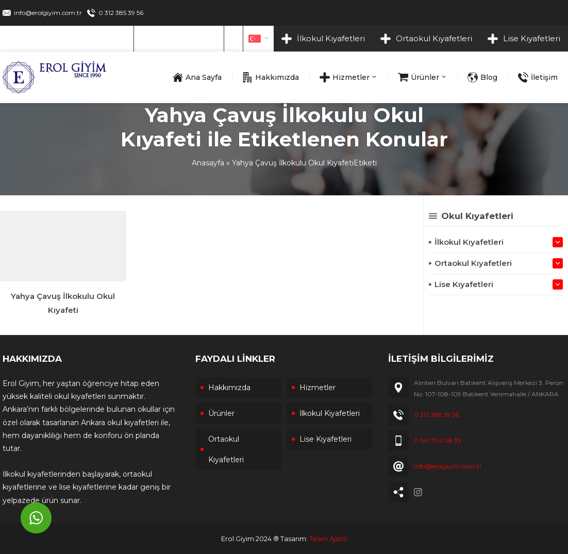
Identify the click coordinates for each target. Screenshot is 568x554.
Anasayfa (208, 162)
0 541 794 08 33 (437, 440)
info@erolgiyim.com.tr (48, 12)
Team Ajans (328, 538)
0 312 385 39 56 (120, 12)
